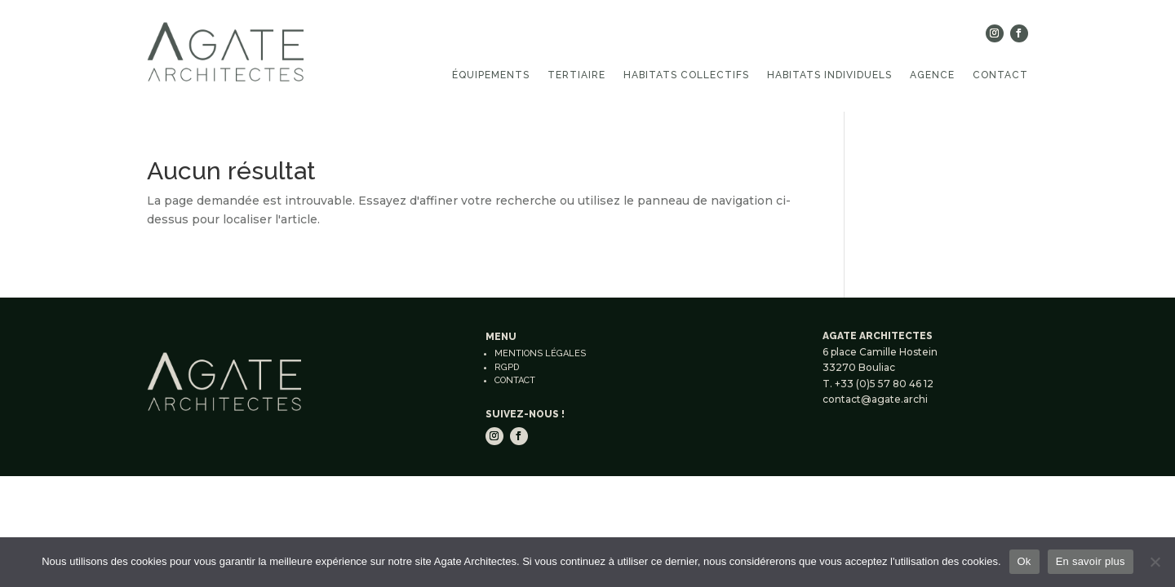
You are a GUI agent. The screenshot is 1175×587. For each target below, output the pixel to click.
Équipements (491, 75)
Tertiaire (576, 75)
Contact (1000, 75)
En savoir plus (1090, 561)
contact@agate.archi (875, 399)
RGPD (506, 367)
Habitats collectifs (686, 75)
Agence (932, 75)
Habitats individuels (829, 75)
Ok (1024, 561)
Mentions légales (540, 353)
